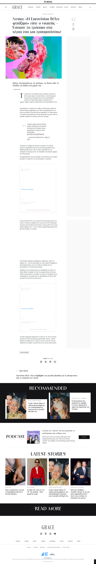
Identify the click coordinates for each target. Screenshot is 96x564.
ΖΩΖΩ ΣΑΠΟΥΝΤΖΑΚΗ (34, 400)
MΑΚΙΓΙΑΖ (8, 487)
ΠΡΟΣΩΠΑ (30, 7)
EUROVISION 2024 (48, 14)
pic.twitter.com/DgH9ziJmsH (35, 134)
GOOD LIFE (73, 7)
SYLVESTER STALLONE (77, 487)
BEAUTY (45, 7)
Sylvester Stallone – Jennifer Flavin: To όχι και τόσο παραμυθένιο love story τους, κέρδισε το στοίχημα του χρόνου (80, 494)
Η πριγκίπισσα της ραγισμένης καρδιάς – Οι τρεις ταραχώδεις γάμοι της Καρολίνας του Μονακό (80, 405)
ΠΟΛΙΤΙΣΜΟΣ (59, 7)
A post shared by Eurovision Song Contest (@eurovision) (38, 209)
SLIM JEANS (30, 487)
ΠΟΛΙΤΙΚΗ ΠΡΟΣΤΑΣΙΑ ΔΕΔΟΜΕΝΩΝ (53, 547)
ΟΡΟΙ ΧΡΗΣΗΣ (35, 547)
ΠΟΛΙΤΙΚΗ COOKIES (65, 547)
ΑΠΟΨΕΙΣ (52, 7)
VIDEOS (80, 7)
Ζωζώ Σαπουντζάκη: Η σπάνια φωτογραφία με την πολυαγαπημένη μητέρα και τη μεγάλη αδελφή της (36, 407)
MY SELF (66, 7)
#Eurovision (30, 132)
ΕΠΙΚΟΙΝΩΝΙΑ (42, 547)
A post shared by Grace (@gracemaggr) (38, 329)
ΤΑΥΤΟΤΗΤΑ (29, 547)
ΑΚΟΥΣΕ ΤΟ (84, 437)
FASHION (38, 7)
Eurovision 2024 (24, 352)
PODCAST (15, 437)
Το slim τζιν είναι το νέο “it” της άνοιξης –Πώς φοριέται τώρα (35, 492)
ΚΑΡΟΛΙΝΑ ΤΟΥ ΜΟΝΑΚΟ (79, 398)
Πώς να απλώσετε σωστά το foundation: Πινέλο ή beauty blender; (14, 492)
